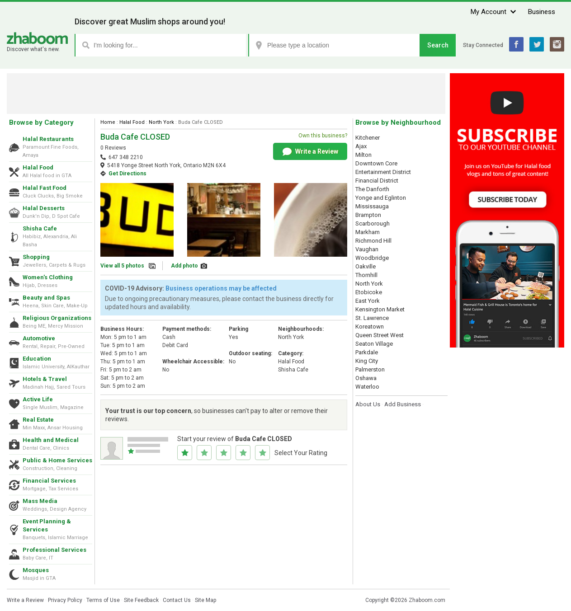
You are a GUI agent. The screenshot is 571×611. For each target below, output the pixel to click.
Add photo (184, 266)
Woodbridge (372, 257)
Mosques (36, 570)
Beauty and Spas (46, 297)
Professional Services (54, 549)
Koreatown (369, 326)
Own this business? (322, 135)
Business (541, 12)
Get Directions (127, 173)
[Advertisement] (226, 93)
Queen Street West (379, 335)
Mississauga (372, 206)
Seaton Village (374, 343)
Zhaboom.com (427, 600)
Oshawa (366, 378)
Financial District (376, 180)
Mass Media (40, 501)
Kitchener (367, 137)
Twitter (536, 44)
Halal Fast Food (44, 187)
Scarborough (372, 223)
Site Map (205, 600)
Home (107, 122)
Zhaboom (37, 38)
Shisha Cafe (40, 228)
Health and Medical (51, 440)
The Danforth (372, 189)
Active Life (38, 399)
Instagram (557, 44)
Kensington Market (380, 309)
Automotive (39, 338)
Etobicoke (368, 292)
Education (37, 358)
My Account (488, 12)
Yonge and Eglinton (380, 197)
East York (367, 300)
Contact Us (177, 600)
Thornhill (366, 275)
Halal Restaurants (48, 139)
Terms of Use (103, 600)
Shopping (36, 257)
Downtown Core (376, 163)
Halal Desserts (44, 208)
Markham (367, 232)
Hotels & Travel (45, 379)
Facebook (516, 44)
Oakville (365, 266)
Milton (363, 154)
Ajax (361, 146)
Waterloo (367, 386)
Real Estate (38, 419)
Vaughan (366, 249)
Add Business (402, 404)
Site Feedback (141, 600)
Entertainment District (383, 172)
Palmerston (370, 369)
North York (161, 122)
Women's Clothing (48, 277)
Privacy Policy (65, 600)
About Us (367, 404)
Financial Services (49, 480)
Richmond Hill (373, 240)
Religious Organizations (57, 318)
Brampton (368, 215)
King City (366, 360)
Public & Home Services (57, 460)
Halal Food (38, 167)
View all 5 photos (122, 266)
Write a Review (310, 151)
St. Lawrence (372, 318)
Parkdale (366, 352)
